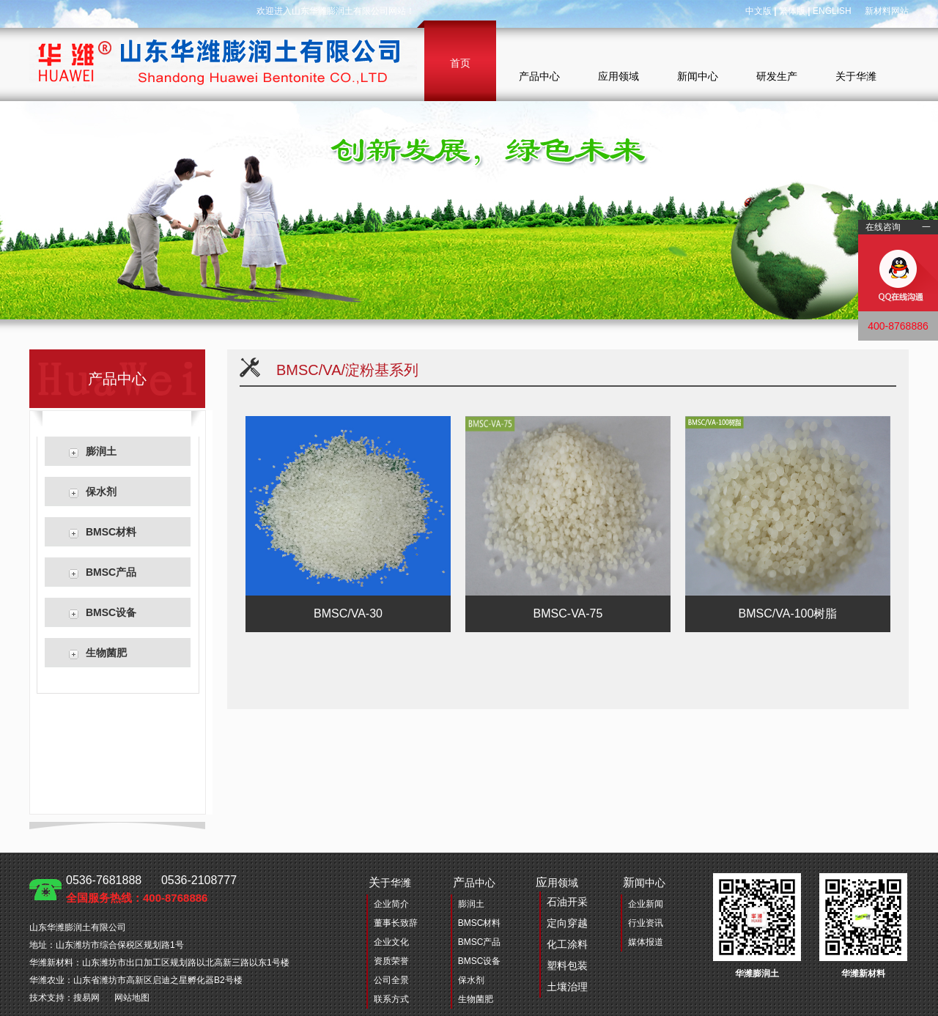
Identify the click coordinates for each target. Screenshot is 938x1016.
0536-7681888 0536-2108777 (151, 889)
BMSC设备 (111, 612)
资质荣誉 (391, 961)
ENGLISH (832, 11)
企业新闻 (645, 904)
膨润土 (101, 451)
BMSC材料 (111, 532)
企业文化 (391, 942)
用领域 (562, 937)
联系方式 (391, 999)
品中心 (474, 882)
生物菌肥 (106, 653)
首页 (460, 63)
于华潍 (390, 882)
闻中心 (644, 882)
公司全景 (391, 980)
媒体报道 (645, 942)
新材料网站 (887, 11)
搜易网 (86, 998)
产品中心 (539, 76)
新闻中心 (697, 76)
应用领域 (618, 76)
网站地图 (131, 998)
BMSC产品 (111, 572)
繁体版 (792, 11)
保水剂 (101, 491)
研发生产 (776, 76)
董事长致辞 (396, 923)
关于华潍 (855, 76)
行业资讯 (645, 923)
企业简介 (391, 904)
